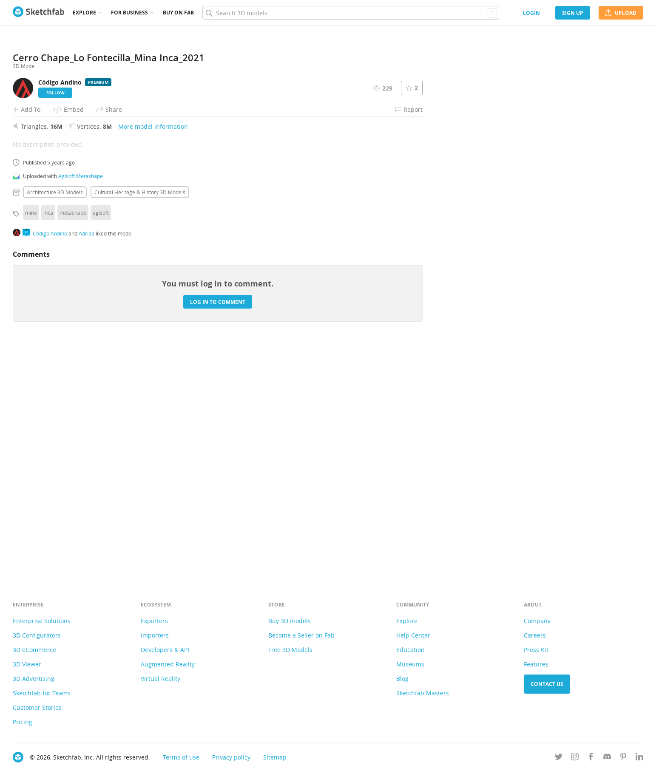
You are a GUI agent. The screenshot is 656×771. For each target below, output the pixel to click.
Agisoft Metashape (80, 405)
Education (410, 650)
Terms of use (181, 757)
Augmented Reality (168, 664)
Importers (155, 635)
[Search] (350, 12)
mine (31, 442)
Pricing (22, 722)
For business (129, 12)
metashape (73, 442)
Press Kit (536, 650)
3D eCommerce (34, 650)
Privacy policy (231, 757)
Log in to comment (217, 531)
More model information (153, 356)
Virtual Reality (160, 679)
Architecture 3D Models (55, 421)
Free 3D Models (290, 650)
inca (48, 442)
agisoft (101, 442)
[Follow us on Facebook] (591, 758)
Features (536, 664)
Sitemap (275, 757)
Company (537, 621)
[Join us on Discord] (607, 758)
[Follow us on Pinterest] (623, 758)
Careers (535, 635)
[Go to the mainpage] (38, 12)
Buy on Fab (178, 12)
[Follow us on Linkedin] (639, 758)
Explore (84, 12)
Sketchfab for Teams (42, 693)
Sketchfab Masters (422, 693)
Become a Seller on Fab (301, 635)
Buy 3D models (289, 621)
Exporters (154, 621)
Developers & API (165, 650)
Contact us (547, 684)
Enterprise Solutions (42, 621)
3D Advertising (33, 679)
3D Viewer (27, 664)
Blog (402, 679)
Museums (410, 664)
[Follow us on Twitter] (558, 758)
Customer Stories (37, 707)
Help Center (413, 635)
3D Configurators (37, 635)
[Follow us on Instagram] (575, 758)
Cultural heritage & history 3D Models (139, 421)
